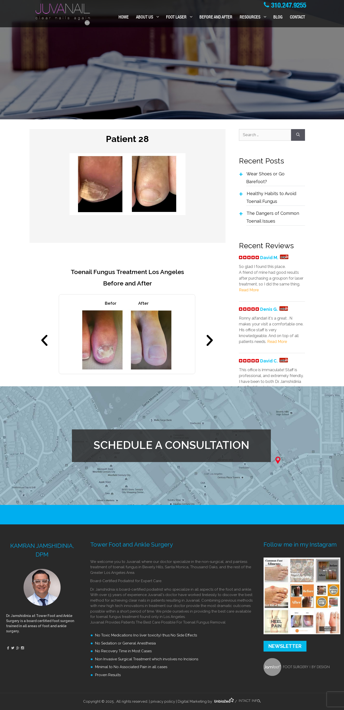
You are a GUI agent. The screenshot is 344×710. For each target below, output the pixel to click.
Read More (249, 290)
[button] (44, 340)
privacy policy (163, 701)
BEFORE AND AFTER (215, 17)
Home (123, 17)
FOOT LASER (181, 17)
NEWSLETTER (285, 646)
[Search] (298, 135)
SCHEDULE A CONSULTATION (171, 445)
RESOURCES (255, 17)
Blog (278, 17)
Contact (297, 17)
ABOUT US (149, 17)
